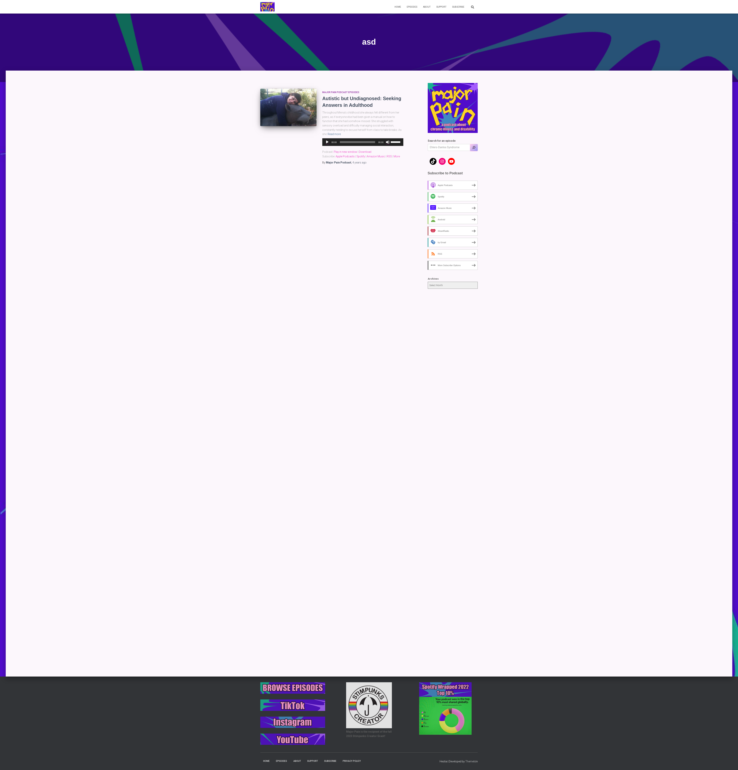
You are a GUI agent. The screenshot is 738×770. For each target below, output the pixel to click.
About (427, 7)
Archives (433, 278)
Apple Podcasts (345, 156)
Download (365, 151)
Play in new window (345, 151)
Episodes (412, 7)
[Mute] (388, 142)
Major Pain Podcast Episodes (340, 92)
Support (441, 7)
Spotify (360, 156)
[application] (362, 142)
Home (398, 7)
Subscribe (458, 7)
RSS (389, 156)
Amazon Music (376, 156)
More (397, 156)
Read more (334, 134)
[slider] (357, 142)
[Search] (474, 147)
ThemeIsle (471, 761)
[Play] (327, 142)
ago (359, 162)
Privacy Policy (352, 761)
